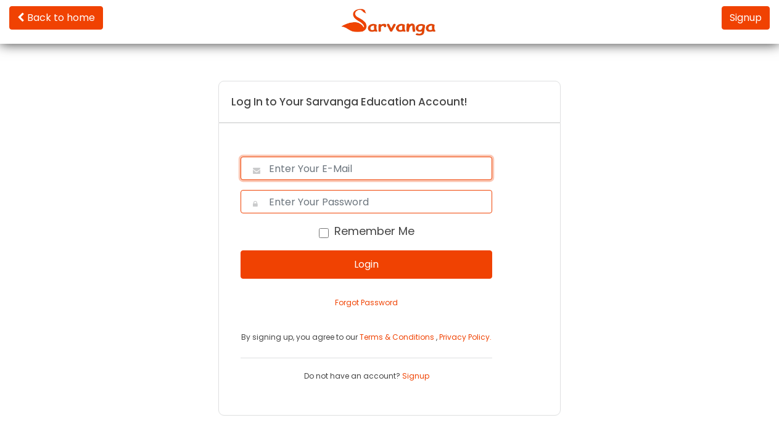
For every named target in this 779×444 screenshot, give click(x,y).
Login (366, 264)
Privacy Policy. (465, 337)
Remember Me (374, 231)
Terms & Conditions (398, 337)
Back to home (56, 17)
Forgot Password (366, 302)
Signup (746, 17)
